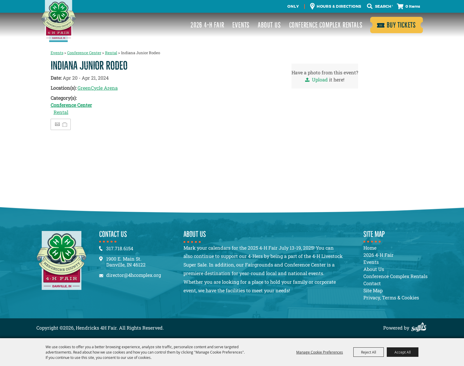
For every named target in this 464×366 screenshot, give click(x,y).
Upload (320, 79)
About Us (269, 25)
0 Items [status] (412, 6)
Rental (111, 52)
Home (369, 248)
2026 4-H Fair (207, 25)
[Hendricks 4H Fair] (58, 21)
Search (369, 6)
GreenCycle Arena (98, 88)
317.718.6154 (119, 248)
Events (240, 25)
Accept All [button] (402, 352)
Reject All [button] (368, 352)
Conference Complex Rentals (325, 25)
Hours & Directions (339, 6)
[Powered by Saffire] (420, 328)
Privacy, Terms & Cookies (391, 297)
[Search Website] (383, 6)
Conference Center (84, 52)
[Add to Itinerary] (64, 124)
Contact (372, 283)
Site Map (373, 290)
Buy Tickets (401, 25)
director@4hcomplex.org (133, 275)
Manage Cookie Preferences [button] (319, 352)
